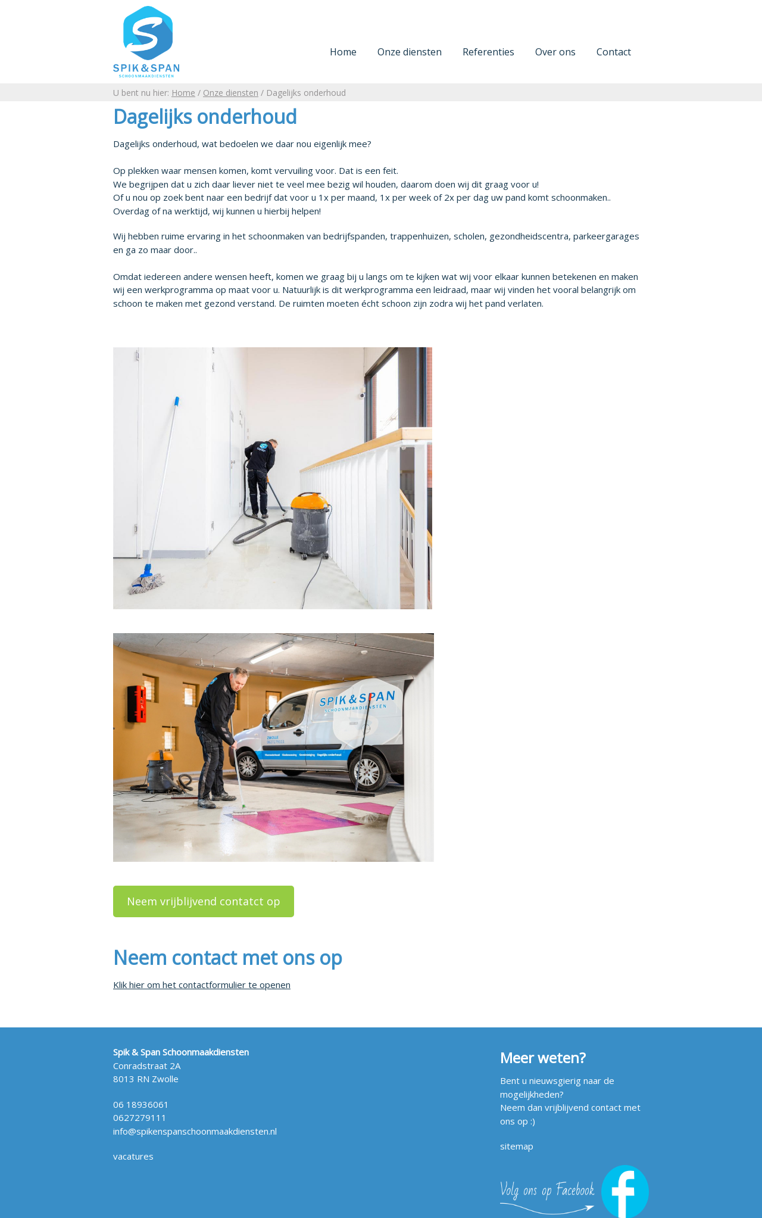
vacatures (133, 1156)
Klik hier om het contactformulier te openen (202, 984)
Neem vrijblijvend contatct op (203, 901)
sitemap (516, 1146)
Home (343, 51)
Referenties (488, 51)
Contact (614, 51)
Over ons (555, 51)
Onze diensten (409, 51)
